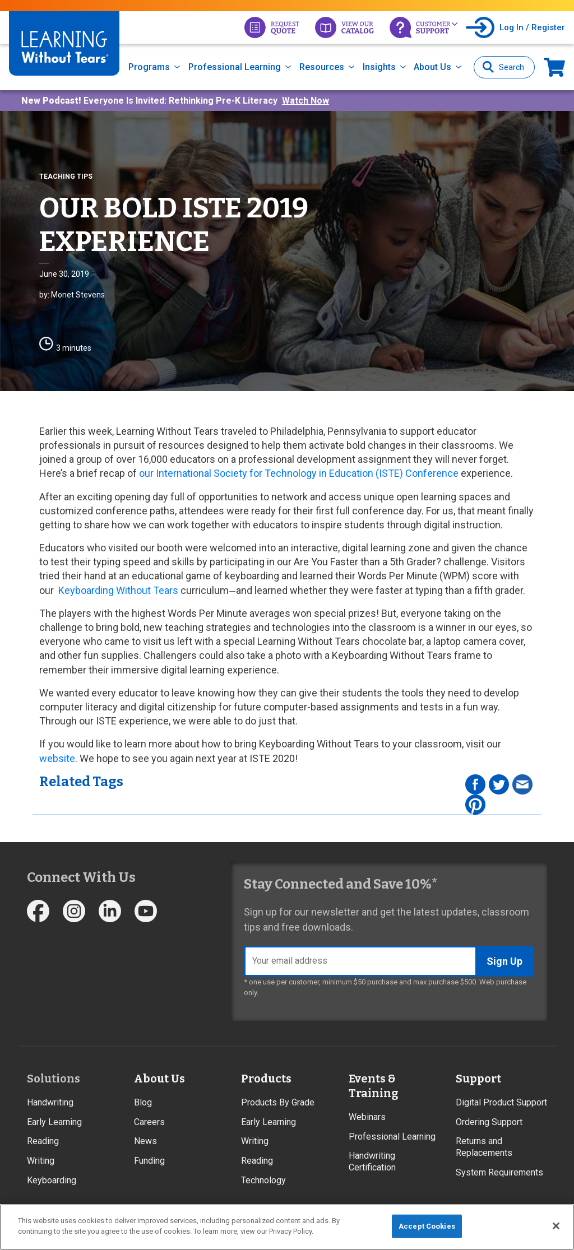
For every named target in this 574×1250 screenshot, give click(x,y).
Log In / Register (532, 27)
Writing (40, 1160)
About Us (432, 67)
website (57, 758)
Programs (149, 67)
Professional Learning (234, 67)
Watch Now (305, 100)
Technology (263, 1180)
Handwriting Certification (372, 1161)
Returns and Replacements (484, 1147)
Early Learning (54, 1122)
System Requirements (499, 1172)
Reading (43, 1141)
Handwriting (50, 1102)
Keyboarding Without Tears (117, 590)
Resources (321, 67)
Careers (149, 1122)
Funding (149, 1160)
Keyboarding (51, 1180)
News (145, 1141)
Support (478, 1078)
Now (554, 67)
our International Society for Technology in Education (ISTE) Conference (299, 473)
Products (266, 1078)
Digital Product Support (501, 1102)
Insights (379, 67)
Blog (143, 1102)
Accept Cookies (427, 1226)
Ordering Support (489, 1122)
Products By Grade (277, 1102)
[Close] (556, 1226)
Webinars (367, 1117)
